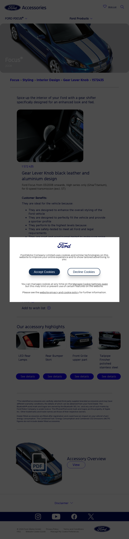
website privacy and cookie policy (59, 292)
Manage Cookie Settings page (90, 284)
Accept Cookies (44, 272)
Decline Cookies (84, 272)
